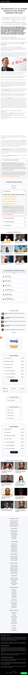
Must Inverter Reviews (14, 566)
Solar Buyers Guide (14, 543)
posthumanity (23, 140)
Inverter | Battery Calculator (14, 579)
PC (21, 53)
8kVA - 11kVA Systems (10, 418)
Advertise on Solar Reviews (14, 520)
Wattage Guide (14, 581)
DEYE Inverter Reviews (14, 569)
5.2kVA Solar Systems (14, 549)
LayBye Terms (14, 620)
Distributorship (14, 538)
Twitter (14, 388)
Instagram (5, 391)
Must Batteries (14, 589)
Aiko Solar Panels (14, 607)
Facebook (5, 388)
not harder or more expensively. (7, 667)
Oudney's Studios (14, 671)
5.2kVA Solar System (10, 415)
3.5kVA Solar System (10, 412)
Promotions (14, 615)
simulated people (9, 98)
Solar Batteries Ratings (14, 557)
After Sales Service (14, 617)
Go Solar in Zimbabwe (14, 545)
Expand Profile (14, 185)
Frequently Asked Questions (14, 526)
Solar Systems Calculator (14, 577)
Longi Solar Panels (14, 606)
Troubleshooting (14, 619)
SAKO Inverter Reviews (14, 573)
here (9, 91)
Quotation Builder (14, 580)
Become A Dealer (14, 537)
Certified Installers (14, 612)
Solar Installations (14, 536)
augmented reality (3, 44)
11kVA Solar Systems (14, 551)
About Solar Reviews (14, 532)
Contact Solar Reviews (14, 623)
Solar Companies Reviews (14, 523)
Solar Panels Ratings (14, 560)
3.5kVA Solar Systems (14, 547)
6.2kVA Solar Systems (14, 550)
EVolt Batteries (14, 592)
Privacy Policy (14, 627)
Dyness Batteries (14, 593)
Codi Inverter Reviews (14, 565)
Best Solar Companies (14, 534)
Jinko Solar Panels (14, 603)
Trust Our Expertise (14, 533)
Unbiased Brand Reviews (14, 522)
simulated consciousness (11, 155)
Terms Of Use (14, 629)
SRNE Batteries (14, 596)
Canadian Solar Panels (14, 602)
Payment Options (14, 621)
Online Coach (11, 672)
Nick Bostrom (6, 90)
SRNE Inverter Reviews (14, 570)
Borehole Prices (14, 584)
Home (7, 672)
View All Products (14, 380)
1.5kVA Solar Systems (14, 546)
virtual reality (22, 43)
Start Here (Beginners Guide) (14, 530)
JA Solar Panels (14, 604)
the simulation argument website (6, 149)
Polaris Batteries (14, 597)
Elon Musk (19, 28)
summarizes (2, 111)
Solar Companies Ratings (14, 556)
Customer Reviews (14, 616)
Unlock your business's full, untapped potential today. (11, 176)
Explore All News (14, 332)
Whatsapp (22, 388)
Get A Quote (14, 613)
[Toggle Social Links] (1, 337)
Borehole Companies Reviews (14, 524)
